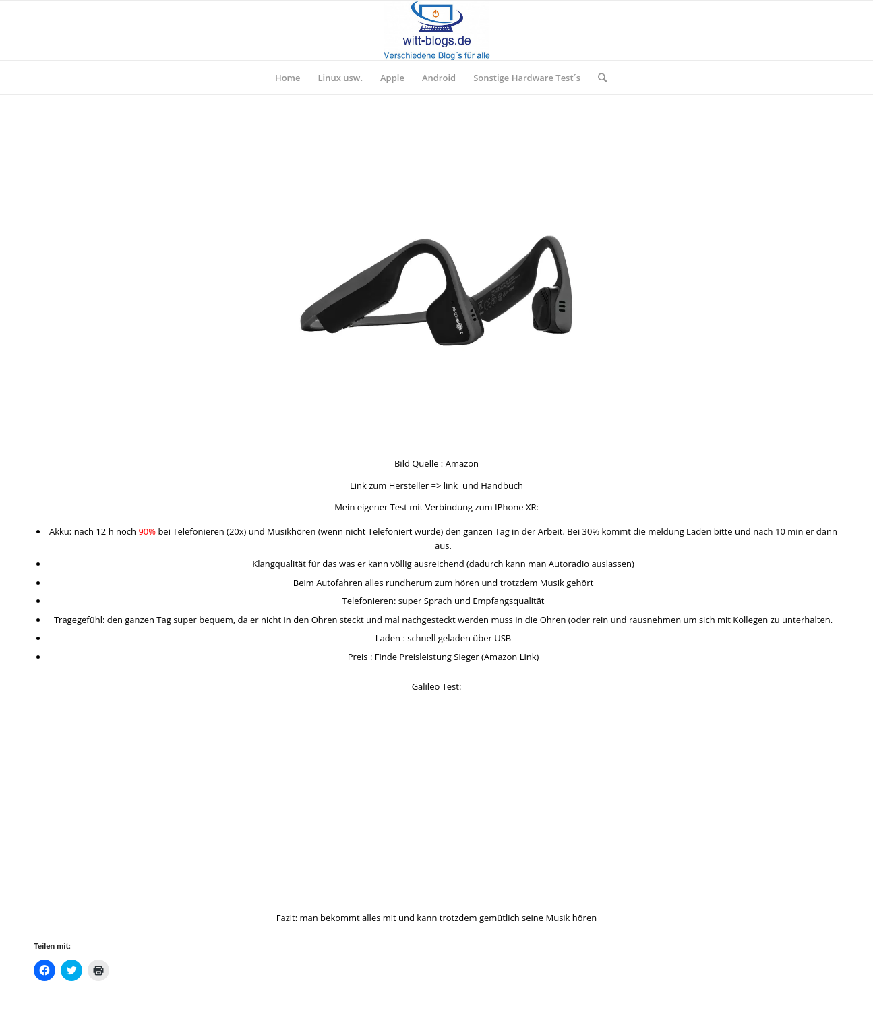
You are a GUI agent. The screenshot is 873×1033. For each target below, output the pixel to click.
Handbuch (502, 485)
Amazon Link (510, 657)
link (451, 485)
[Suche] (598, 77)
